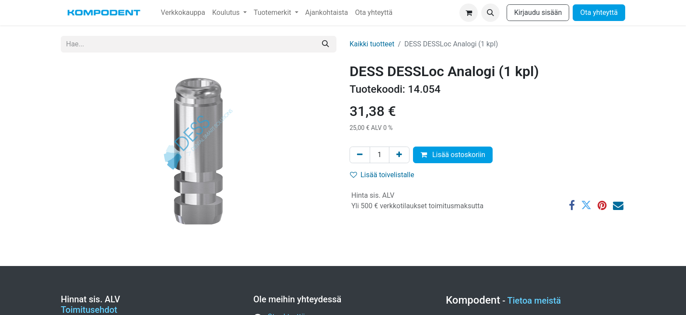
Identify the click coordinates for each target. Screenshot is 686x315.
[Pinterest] (602, 205)
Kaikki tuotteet (372, 44)
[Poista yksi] (360, 155)
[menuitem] (183, 12)
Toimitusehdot (89, 309)
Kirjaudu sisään (538, 12)
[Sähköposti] (618, 205)
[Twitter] (586, 205)
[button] (490, 13)
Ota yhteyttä (599, 12)
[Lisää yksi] (399, 155)
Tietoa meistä (534, 300)
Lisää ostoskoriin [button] (452, 154)
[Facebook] (572, 205)
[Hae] (325, 44)
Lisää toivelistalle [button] (382, 175)
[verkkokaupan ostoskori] (468, 13)
